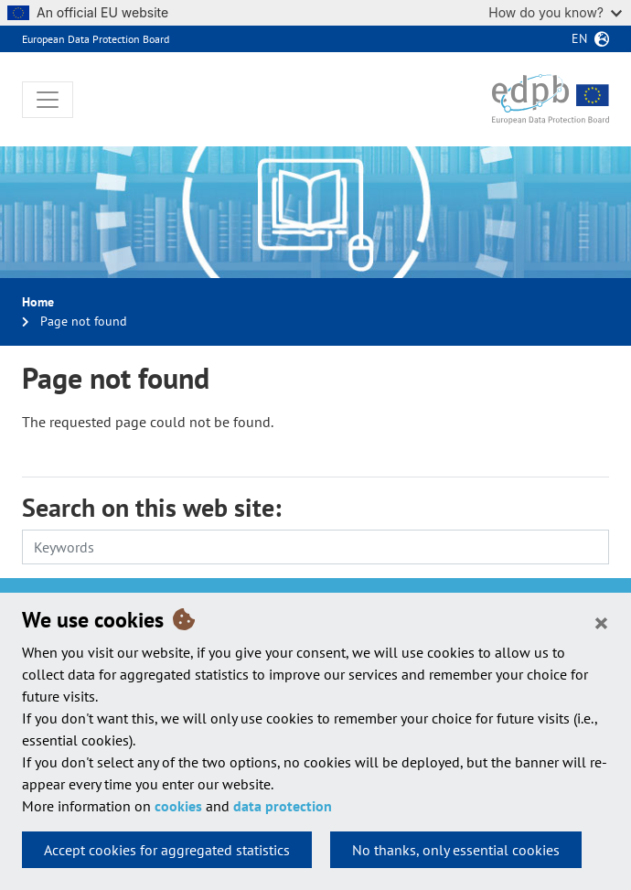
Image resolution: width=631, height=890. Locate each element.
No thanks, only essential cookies (456, 850)
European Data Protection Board (95, 39)
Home (38, 302)
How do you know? (555, 12)
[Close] (601, 622)
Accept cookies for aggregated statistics (167, 850)
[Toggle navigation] (47, 99)
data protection (282, 806)
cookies (178, 806)
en (579, 38)
